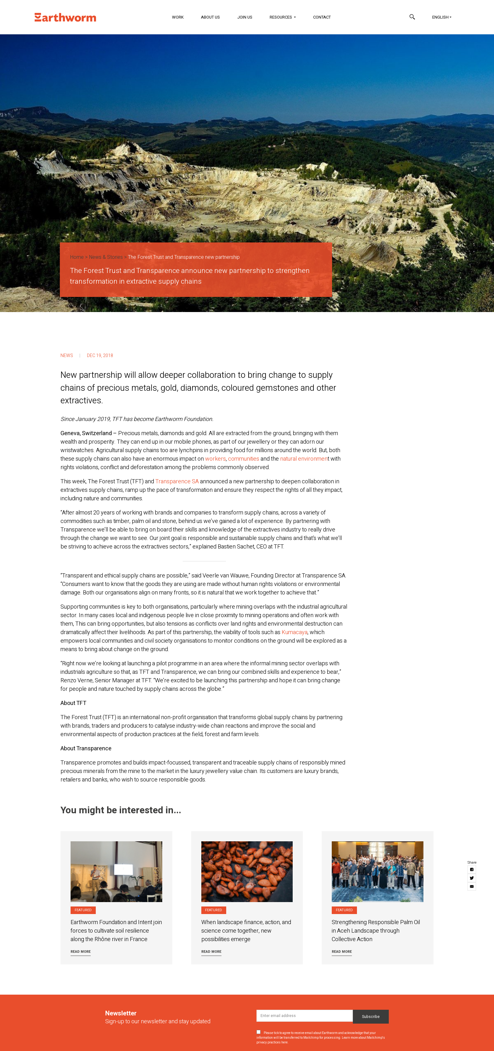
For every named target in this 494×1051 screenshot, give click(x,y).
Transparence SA (177, 481)
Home (77, 257)
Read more (81, 951)
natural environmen (304, 459)
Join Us (244, 17)
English (440, 17)
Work (178, 17)
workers (215, 459)
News (66, 355)
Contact (322, 17)
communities (243, 459)
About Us (210, 17)
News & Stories (106, 257)
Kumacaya (294, 632)
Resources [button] (281, 17)
